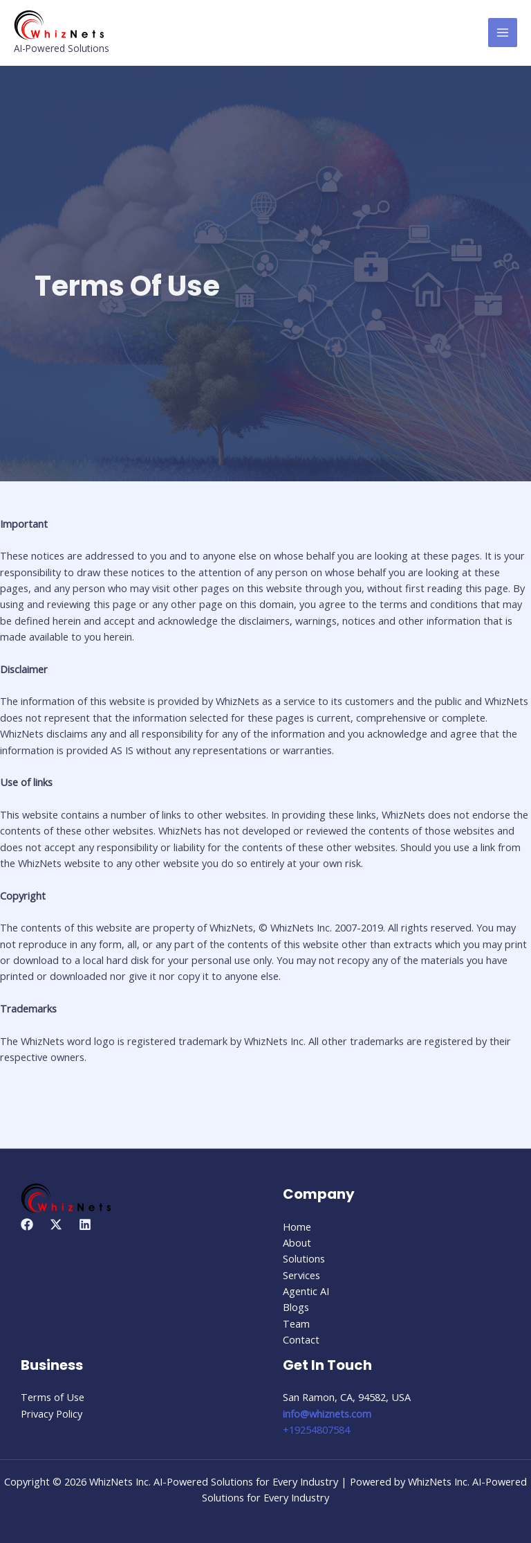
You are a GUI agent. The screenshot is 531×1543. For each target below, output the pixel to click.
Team (296, 1323)
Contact (301, 1339)
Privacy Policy (51, 1413)
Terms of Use (52, 1397)
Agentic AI (306, 1291)
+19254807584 (316, 1429)
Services (301, 1275)
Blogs (296, 1307)
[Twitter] (56, 1224)
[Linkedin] (85, 1224)
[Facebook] (27, 1224)
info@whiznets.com (327, 1413)
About (297, 1242)
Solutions (304, 1258)
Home (297, 1226)
